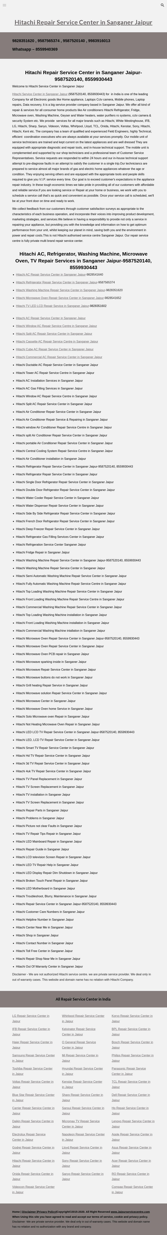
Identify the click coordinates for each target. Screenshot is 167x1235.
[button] (4, 5)
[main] (83, 21)
